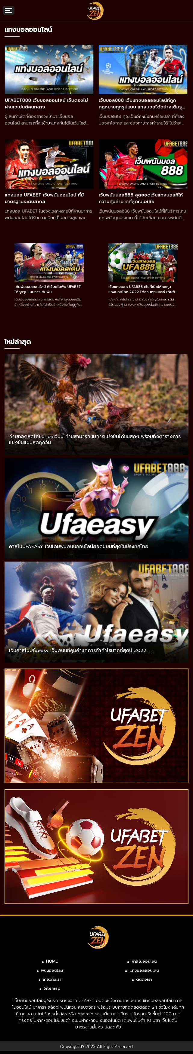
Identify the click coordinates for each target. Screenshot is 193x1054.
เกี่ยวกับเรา (52, 979)
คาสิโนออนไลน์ (144, 961)
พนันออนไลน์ (52, 970)
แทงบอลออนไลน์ (144, 970)
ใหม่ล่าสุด (18, 342)
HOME (52, 961)
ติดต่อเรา (144, 979)
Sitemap (52, 988)
